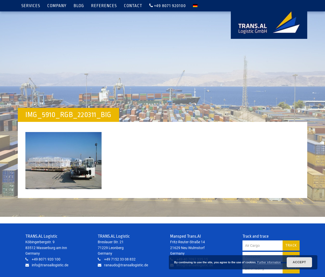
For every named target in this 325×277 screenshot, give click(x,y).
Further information (269, 262)
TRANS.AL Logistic (269, 22)
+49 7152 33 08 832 (117, 259)
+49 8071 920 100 (42, 259)
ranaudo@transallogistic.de (123, 265)
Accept (299, 262)
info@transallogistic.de (46, 265)
